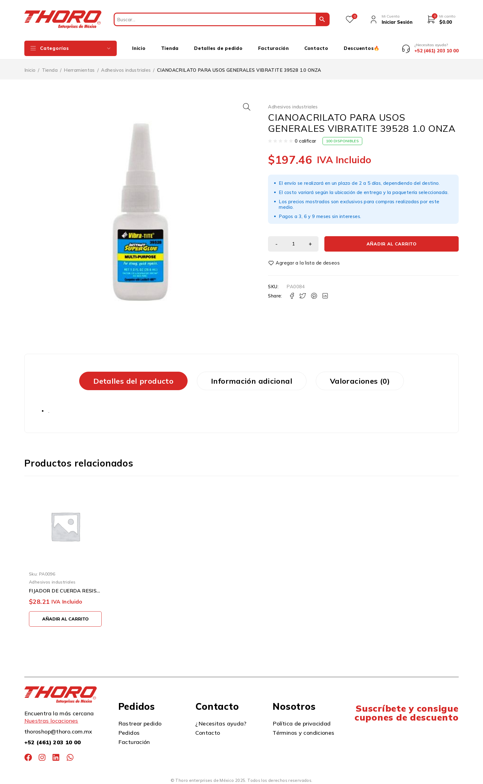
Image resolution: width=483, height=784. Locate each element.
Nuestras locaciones (51, 720)
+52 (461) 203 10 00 (52, 742)
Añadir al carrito (392, 219)
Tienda (50, 70)
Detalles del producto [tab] (133, 381)
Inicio (29, 70)
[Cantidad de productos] (293, 219)
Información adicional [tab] (251, 381)
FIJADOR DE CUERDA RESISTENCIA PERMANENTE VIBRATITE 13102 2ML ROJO (65, 591)
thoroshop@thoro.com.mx (58, 731)
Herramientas (79, 70)
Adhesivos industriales (126, 70)
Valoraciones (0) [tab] (360, 381)
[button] (246, 107)
